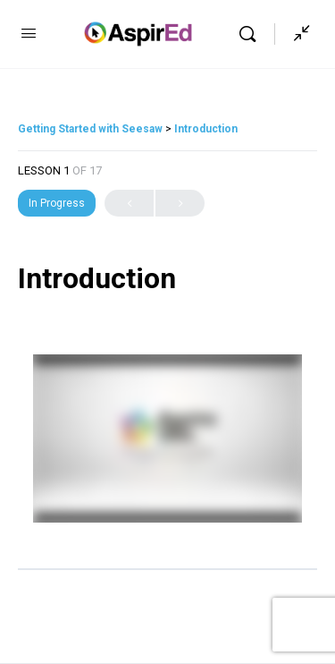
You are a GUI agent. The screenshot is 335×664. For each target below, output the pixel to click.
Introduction (206, 129)
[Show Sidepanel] (297, 34)
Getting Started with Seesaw (91, 129)
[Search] (252, 34)
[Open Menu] (28, 34)
